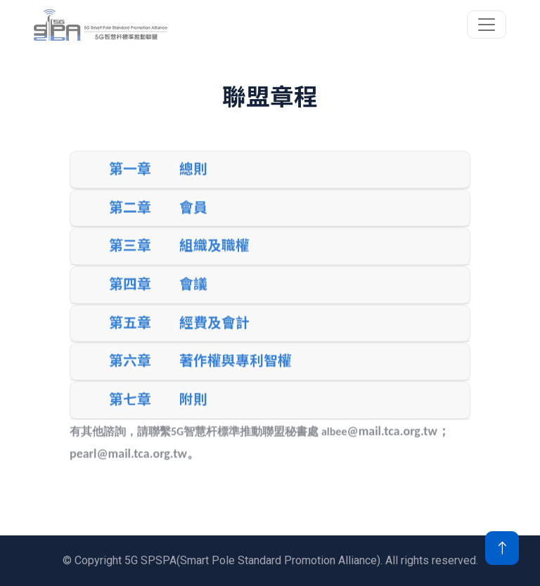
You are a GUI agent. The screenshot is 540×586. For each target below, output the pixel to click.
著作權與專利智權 (235, 372)
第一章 (130, 180)
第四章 (130, 295)
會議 (193, 295)
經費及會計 (214, 333)
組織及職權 (214, 257)
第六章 (130, 372)
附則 (193, 411)
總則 (193, 180)
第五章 (130, 333)
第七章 (130, 411)
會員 (193, 219)
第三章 (130, 257)
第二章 (130, 219)
